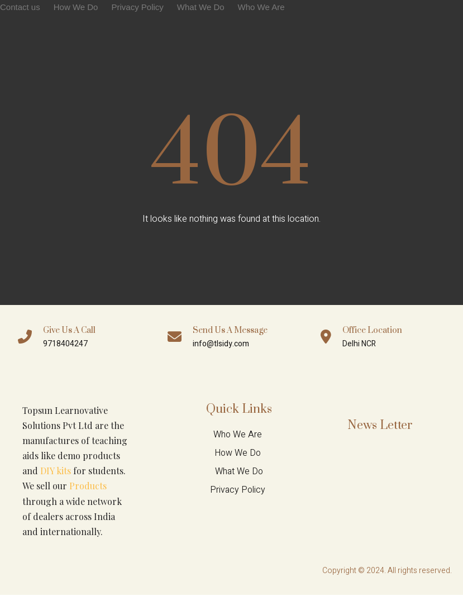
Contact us (20, 7)
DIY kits (55, 472)
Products (88, 487)
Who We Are (261, 7)
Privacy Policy (137, 7)
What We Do (201, 7)
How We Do (76, 7)
